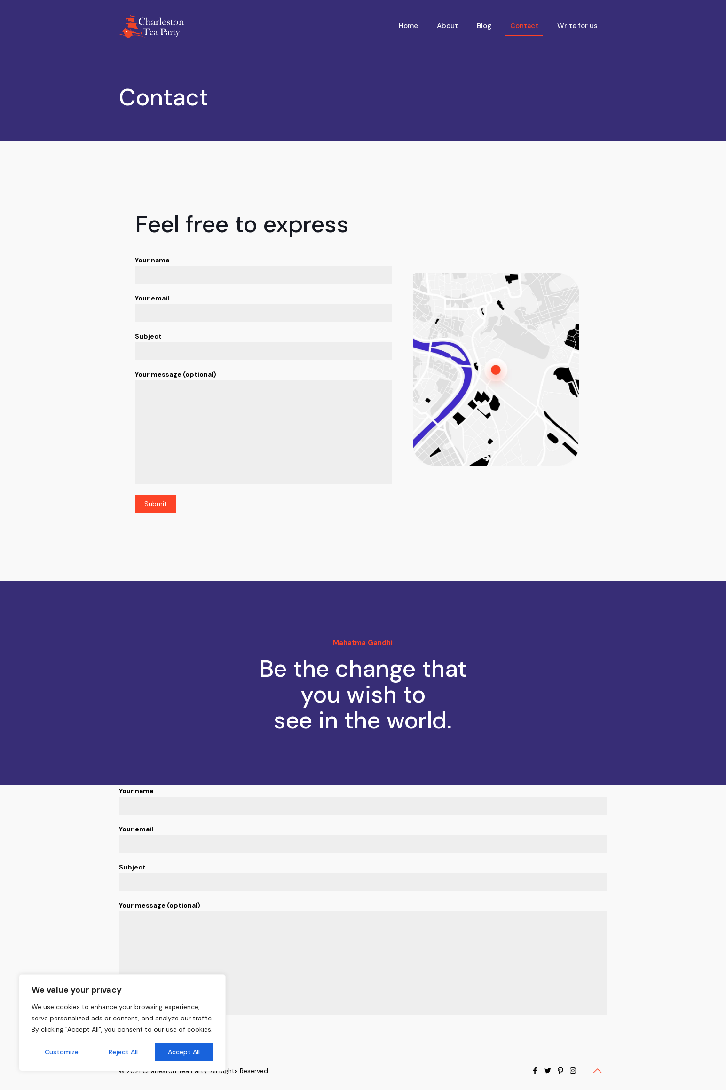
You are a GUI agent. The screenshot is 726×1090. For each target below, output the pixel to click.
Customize (62, 1052)
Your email (263, 308)
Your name (263, 270)
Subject (263, 346)
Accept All (184, 1052)
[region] (122, 1022)
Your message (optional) (263, 427)
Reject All (123, 1052)
